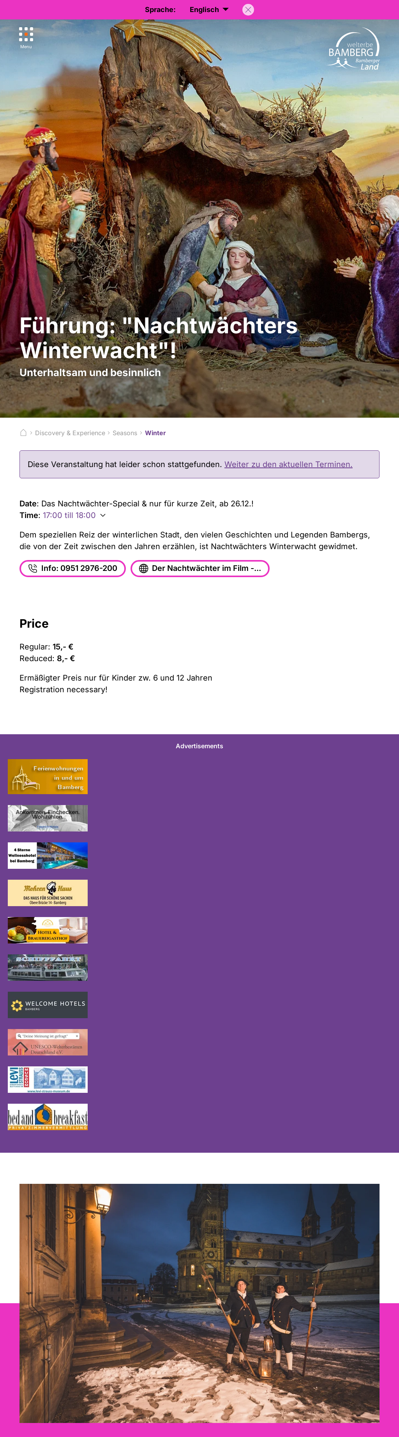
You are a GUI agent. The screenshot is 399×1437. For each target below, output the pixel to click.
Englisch (209, 10)
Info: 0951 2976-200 (72, 568)
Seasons (125, 433)
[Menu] (26, 38)
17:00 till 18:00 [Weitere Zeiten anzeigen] (69, 515)
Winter (155, 433)
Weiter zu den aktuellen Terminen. (288, 464)
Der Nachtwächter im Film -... (200, 568)
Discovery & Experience (70, 433)
